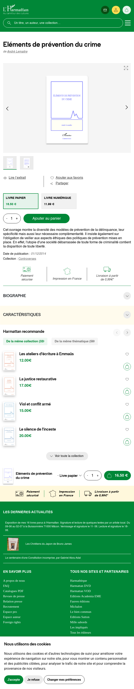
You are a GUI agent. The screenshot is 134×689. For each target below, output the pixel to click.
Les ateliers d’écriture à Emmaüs (46, 353)
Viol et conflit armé (35, 404)
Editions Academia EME (85, 596)
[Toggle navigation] (128, 23)
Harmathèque (78, 580)
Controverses (27, 258)
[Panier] (127, 10)
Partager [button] (59, 183)
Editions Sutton (80, 617)
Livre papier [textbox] (69, 475)
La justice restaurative (37, 379)
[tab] (20, 201)
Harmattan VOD (80, 591)
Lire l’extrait (14, 178)
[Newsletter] (105, 10)
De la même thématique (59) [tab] (75, 341)
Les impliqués (79, 627)
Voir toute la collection (69, 456)
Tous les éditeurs (80, 632)
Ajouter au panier (46, 218)
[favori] (127, 354)
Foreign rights (12, 622)
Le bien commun (80, 611)
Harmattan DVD (80, 585)
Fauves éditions (80, 601)
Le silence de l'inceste (37, 429)
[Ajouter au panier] (127, 366)
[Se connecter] (116, 10)
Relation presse (12, 601)
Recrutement (11, 606)
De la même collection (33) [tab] (25, 341)
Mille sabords (78, 622)
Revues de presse (14, 596)
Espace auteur (12, 617)
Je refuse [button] (33, 679)
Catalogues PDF (13, 591)
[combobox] (72, 475)
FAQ (6, 585)
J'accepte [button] (13, 679)
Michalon (76, 606)
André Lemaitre (17, 51)
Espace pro (10, 611)
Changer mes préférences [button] (64, 679)
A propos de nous (14, 580)
